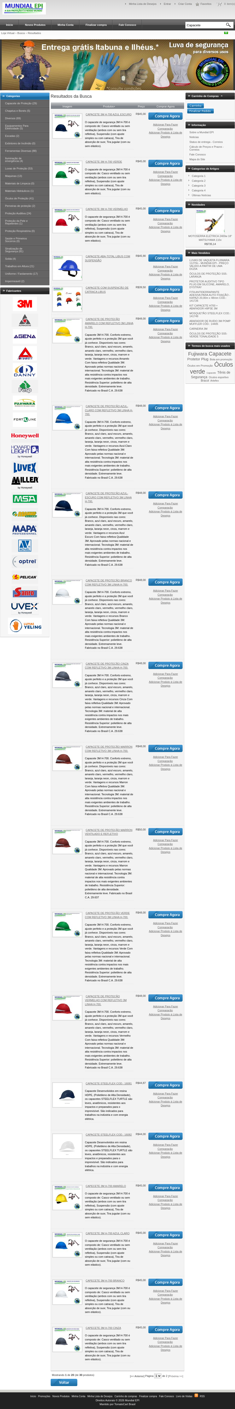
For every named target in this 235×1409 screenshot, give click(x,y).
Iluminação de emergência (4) (14, 159)
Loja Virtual (7, 33)
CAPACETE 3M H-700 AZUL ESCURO (108, 114)
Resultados (34, 33)
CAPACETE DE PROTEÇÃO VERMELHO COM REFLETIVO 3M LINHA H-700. (106, 1000)
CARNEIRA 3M (198, 328)
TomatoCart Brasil (124, 1404)
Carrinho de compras (126, 1396)
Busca (21, 33)
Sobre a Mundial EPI (201, 132)
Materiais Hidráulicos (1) (19, 190)
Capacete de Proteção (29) (21, 103)
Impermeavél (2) (14, 281)
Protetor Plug (197, 359)
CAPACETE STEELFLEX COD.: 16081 (109, 1083)
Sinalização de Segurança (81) (14, 250)
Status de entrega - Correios (206, 141)
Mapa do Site (197, 159)
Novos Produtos (35, 24)
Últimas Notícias (201, 195)
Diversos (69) (13, 118)
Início (9, 24)
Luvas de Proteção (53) (19, 168)
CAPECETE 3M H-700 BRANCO (105, 1280)
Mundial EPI (132, 1400)
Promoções (44, 1396)
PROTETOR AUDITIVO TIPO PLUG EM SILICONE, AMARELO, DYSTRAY (209, 284)
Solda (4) (10, 258)
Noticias (194, 137)
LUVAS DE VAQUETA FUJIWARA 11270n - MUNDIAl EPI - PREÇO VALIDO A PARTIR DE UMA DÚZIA (209, 264)
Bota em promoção (221, 359)
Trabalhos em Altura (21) (19, 266)
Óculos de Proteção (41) (19, 198)
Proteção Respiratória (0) (20, 231)
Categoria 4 (199, 190)
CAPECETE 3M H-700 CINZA (103, 1327)
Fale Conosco (127, 24)
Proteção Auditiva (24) (18, 213)
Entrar (167, 3)
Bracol (205, 380)
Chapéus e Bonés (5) (17, 110)
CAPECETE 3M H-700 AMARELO (106, 1186)
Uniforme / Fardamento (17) (21, 273)
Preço (141, 106)
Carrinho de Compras (205, 96)
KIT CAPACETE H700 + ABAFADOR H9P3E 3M (203, 307)
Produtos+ (109, 106)
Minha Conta (66, 24)
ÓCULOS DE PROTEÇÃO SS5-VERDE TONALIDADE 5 (208, 335)
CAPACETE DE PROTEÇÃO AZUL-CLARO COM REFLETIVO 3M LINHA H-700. (109, 410)
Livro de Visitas (184, 1396)
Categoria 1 (199, 175)
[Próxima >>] (175, 1375)
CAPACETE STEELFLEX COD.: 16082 (109, 1134)
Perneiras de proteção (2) (20, 205)
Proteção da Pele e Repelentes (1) (16, 222)
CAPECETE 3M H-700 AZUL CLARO (108, 1233)
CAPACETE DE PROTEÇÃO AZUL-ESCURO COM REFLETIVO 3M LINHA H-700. (108, 497)
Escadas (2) (12, 135)
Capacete (220, 354)
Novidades (198, 204)
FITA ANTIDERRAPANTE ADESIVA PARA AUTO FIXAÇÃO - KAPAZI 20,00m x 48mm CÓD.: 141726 (209, 296)
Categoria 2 (199, 180)
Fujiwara (197, 353)
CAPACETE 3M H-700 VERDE (104, 161)
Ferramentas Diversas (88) (21, 150)
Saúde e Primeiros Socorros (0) (16, 240)
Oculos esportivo (218, 377)
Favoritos (205, 3)
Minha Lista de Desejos (142, 3)
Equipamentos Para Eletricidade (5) (16, 127)
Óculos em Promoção (200, 365)
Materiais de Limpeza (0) (19, 183)
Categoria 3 (199, 185)
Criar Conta (185, 3)
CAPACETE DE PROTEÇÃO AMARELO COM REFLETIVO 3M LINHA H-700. (109, 323)
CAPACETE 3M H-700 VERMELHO (107, 209)
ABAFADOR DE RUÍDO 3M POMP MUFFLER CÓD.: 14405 (209, 322)
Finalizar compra (96, 24)
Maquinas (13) (13, 175)
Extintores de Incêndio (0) (20, 143)
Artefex (214, 380)
